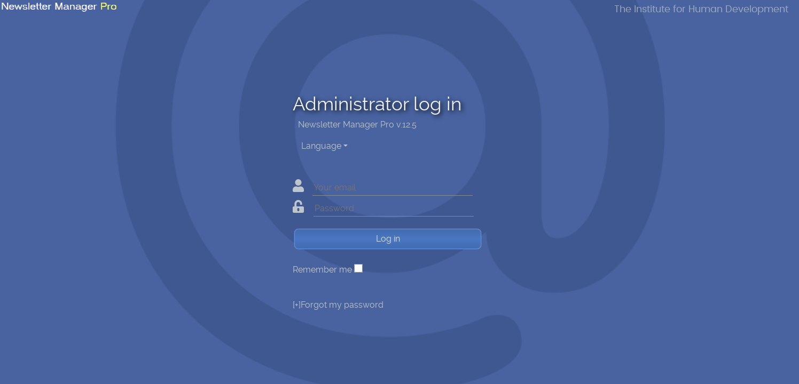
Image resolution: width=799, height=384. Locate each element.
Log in (388, 239)
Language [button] (321, 146)
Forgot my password (338, 305)
